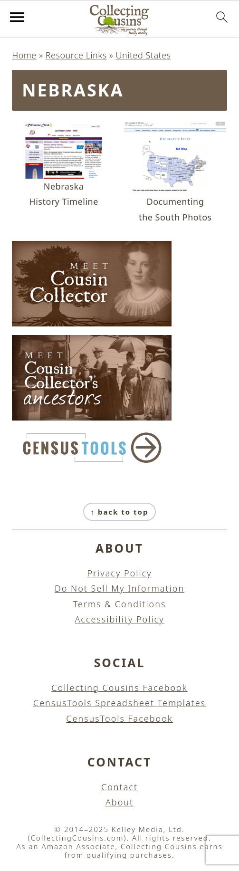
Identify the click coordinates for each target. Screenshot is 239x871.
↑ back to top (120, 512)
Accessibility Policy (119, 619)
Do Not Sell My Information (119, 588)
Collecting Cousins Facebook (119, 687)
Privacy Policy (119, 573)
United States (143, 55)
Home (24, 55)
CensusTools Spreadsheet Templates (119, 702)
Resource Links (76, 55)
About (119, 802)
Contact (119, 787)
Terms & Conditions (119, 604)
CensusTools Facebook (119, 718)
